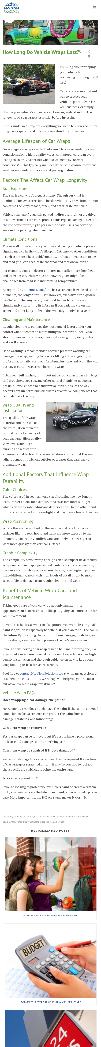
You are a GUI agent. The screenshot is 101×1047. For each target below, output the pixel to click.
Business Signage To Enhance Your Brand (51, 915)
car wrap (7, 816)
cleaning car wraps (23, 816)
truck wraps (9, 822)
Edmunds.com (34, 289)
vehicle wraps (57, 822)
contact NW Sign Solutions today (43, 673)
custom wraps (41, 816)
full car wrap (57, 816)
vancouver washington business (32, 822)
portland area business (76, 816)
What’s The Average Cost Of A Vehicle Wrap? (51, 1002)
